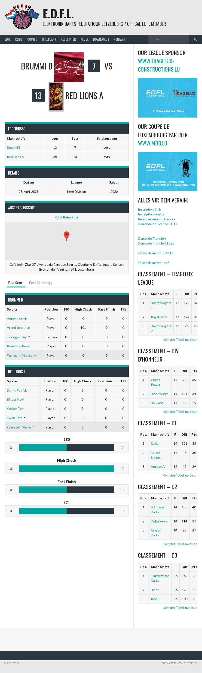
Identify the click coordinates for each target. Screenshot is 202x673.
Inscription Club (149, 209)
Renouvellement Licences (156, 219)
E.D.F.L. (58, 13)
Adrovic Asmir (17, 318)
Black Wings (159, 394)
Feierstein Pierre (19, 427)
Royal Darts (159, 317)
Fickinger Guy (17, 337)
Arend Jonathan (18, 327)
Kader (84, 39)
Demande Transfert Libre (156, 243)
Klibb (19, 39)
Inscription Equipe (151, 214)
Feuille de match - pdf (153, 263)
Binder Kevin (16, 399)
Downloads (101, 39)
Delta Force (159, 521)
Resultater (68, 39)
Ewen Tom (14, 418)
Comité (32, 39)
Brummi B (14, 147)
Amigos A (158, 466)
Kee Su (156, 599)
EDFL (8, 39)
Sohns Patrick (17, 390)
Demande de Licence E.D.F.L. (158, 224)
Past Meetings (40, 282)
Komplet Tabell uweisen (180, 339)
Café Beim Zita (66, 217)
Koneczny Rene (18, 346)
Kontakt (119, 39)
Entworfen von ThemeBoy (180, 663)
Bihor (155, 590)
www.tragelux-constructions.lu (159, 65)
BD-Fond (157, 403)
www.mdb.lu (152, 143)
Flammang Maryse (20, 355)
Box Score (16, 282)
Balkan (155, 443)
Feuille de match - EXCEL (156, 253)
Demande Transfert (152, 238)
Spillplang (48, 39)
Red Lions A (15, 157)
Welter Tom (15, 408)
